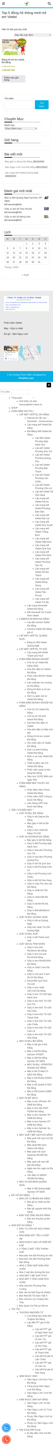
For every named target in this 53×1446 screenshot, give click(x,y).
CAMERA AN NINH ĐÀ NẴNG (34, 619)
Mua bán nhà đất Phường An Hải (35, 1255)
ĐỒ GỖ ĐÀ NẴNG (20, 1195)
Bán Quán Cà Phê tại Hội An (33, 1306)
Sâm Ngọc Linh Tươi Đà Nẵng (20, 167)
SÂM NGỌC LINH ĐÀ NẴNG (33, 1399)
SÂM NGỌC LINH (28, 1376)
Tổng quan (16, 398)
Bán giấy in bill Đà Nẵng (39, 840)
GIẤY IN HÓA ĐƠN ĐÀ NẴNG (34, 837)
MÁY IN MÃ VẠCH (28, 1098)
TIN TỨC (15, 1309)
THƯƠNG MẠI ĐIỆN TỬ (31, 1312)
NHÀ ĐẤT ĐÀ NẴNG (21, 1225)
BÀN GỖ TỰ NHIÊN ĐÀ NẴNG (34, 1198)
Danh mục (9, 125)
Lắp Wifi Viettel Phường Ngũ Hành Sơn (42, 441)
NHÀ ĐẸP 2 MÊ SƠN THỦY (33, 1275)
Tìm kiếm (9, 98)
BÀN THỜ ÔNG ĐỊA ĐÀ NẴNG (34, 1215)
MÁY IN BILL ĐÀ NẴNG (31, 1041)
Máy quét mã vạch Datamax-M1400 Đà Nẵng (37, 1155)
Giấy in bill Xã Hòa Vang (39, 880)
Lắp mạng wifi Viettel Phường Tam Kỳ (42, 562)
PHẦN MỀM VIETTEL (22, 411)
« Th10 (25, 275)
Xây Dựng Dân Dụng (29, 1430)
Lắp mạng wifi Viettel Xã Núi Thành (42, 572)
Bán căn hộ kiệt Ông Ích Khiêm (35, 1292)
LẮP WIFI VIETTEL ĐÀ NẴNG (34, 414)
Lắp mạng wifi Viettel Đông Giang (42, 582)
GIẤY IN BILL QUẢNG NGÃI (33, 917)
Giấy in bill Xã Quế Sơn (39, 863)
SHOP (14, 408)
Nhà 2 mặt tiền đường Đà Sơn (34, 1272)
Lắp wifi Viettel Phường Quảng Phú (43, 458)
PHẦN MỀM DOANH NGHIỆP (34, 659)
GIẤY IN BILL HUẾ (28, 934)
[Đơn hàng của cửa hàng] (32, 35)
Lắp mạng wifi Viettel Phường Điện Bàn (42, 508)
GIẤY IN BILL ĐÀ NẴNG (31, 813)
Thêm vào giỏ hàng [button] (11, 79)
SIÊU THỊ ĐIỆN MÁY (21, 810)
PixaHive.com (26, 378)
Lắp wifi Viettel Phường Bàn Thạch (42, 468)
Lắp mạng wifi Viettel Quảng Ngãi (21, 173)
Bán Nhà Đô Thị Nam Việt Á (33, 1296)
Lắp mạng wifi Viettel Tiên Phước (42, 592)
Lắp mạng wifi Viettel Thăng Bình (42, 531)
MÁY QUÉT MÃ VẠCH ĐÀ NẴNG (36, 1135)
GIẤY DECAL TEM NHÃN (32, 944)
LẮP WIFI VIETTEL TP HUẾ (33, 649)
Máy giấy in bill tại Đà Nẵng (18, 161)
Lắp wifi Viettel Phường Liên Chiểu (42, 478)
